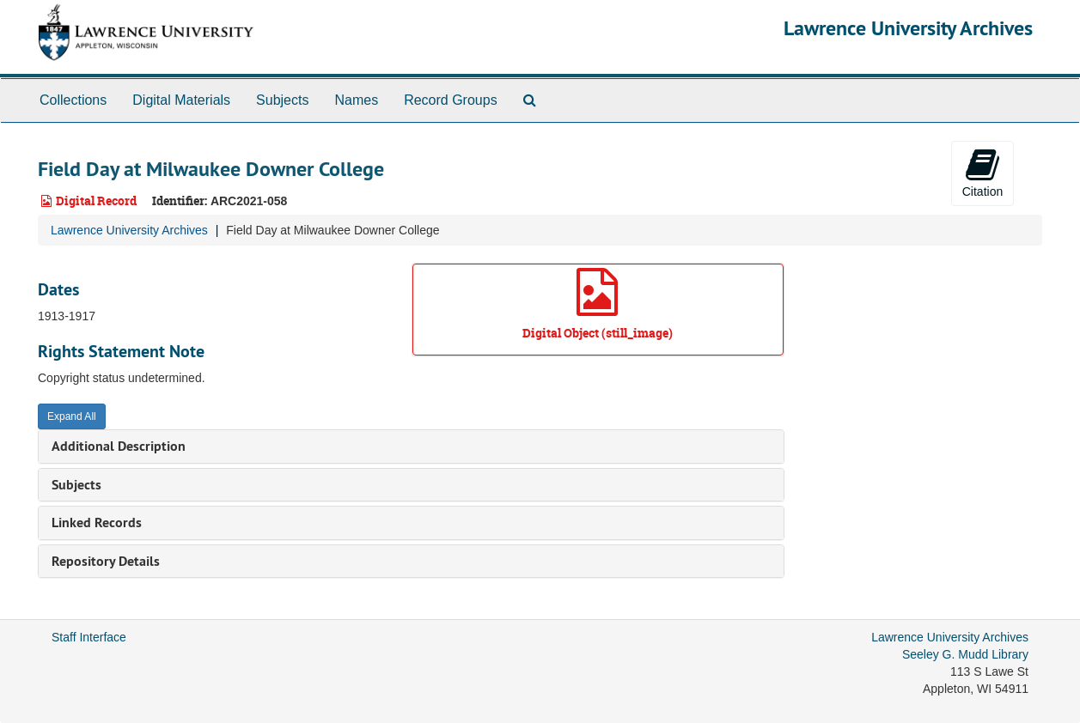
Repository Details (106, 561)
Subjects (282, 100)
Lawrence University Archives (908, 28)
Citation (982, 172)
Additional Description (119, 446)
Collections (73, 100)
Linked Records (97, 522)
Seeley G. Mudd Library (965, 654)
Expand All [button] (71, 416)
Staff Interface (89, 637)
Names (356, 100)
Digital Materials (181, 100)
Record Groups (450, 100)
